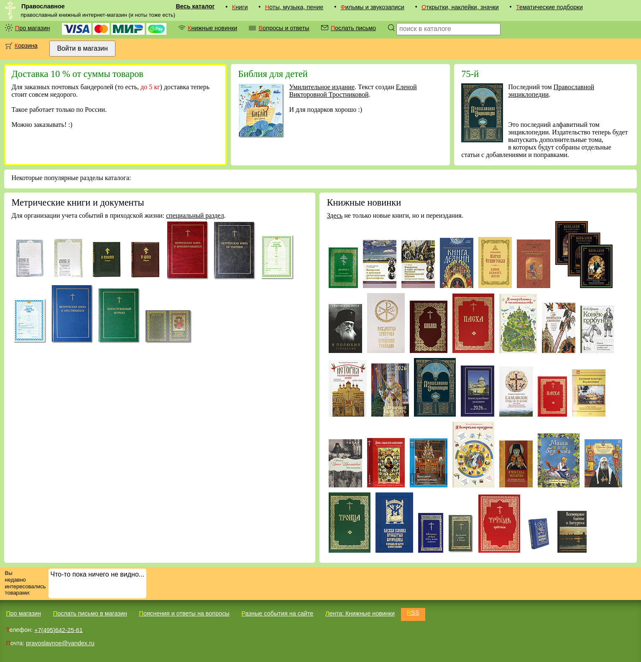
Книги (240, 7)
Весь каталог (195, 6)
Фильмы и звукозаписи (372, 7)
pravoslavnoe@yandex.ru (60, 643)
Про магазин (32, 28)
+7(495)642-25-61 (58, 629)
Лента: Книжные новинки (360, 613)
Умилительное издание (322, 86)
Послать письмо (353, 28)
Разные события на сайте (277, 613)
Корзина (26, 45)
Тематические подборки (549, 7)
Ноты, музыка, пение (294, 7)
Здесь (335, 215)
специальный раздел (195, 215)
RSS (413, 612)
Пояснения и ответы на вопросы (184, 613)
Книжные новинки (212, 28)
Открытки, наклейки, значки (460, 7)
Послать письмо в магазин (90, 613)
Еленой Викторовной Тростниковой (353, 90)
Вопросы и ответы (283, 28)
